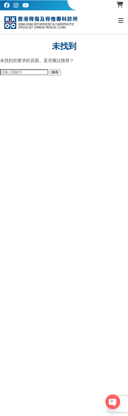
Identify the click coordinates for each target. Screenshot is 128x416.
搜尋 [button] (54, 72)
